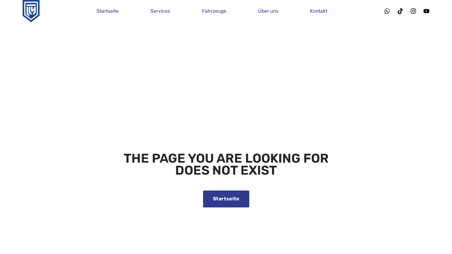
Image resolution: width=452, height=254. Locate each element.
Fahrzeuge (214, 11)
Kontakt (318, 11)
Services (160, 11)
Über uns (268, 11)
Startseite (107, 11)
